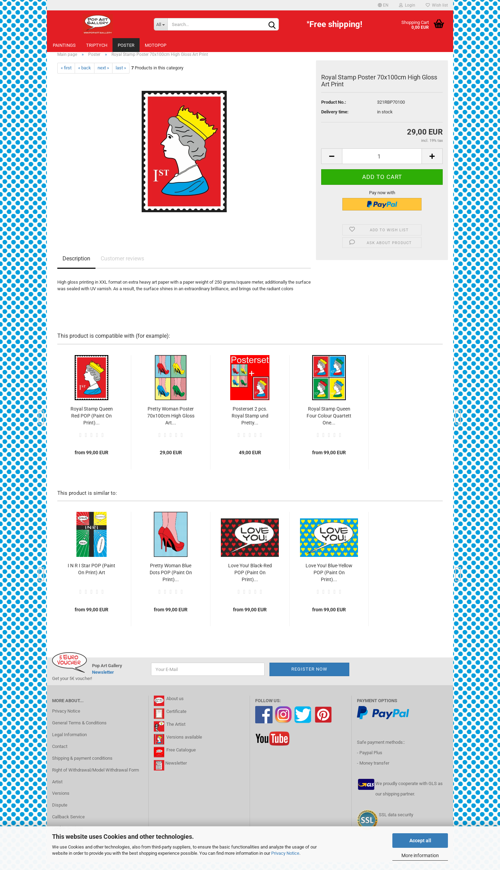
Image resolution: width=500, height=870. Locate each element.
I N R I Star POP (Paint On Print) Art (91, 576)
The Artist (175, 731)
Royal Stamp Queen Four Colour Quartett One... (329, 423)
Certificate (175, 719)
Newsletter (103, 679)
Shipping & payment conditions (82, 765)
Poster (126, 45)
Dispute (59, 812)
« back (84, 75)
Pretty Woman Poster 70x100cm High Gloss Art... (170, 423)
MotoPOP (155, 45)
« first (66, 75)
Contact (59, 754)
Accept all (420, 840)
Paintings (64, 45)
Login (407, 5)
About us (174, 706)
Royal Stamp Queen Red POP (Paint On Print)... (91, 423)
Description (76, 266)
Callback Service (68, 824)
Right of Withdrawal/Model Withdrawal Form (95, 777)
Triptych (96, 45)
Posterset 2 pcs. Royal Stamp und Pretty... (250, 423)
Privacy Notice (285, 853)
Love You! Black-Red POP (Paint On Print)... (250, 580)
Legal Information (69, 742)
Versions (60, 801)
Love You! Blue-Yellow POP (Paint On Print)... (329, 580)
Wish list (437, 5)
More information (420, 855)
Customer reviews (122, 266)
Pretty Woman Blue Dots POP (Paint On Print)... (171, 580)
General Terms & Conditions (79, 730)
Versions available (184, 744)
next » (103, 75)
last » (121, 75)
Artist (57, 789)
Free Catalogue (181, 757)
